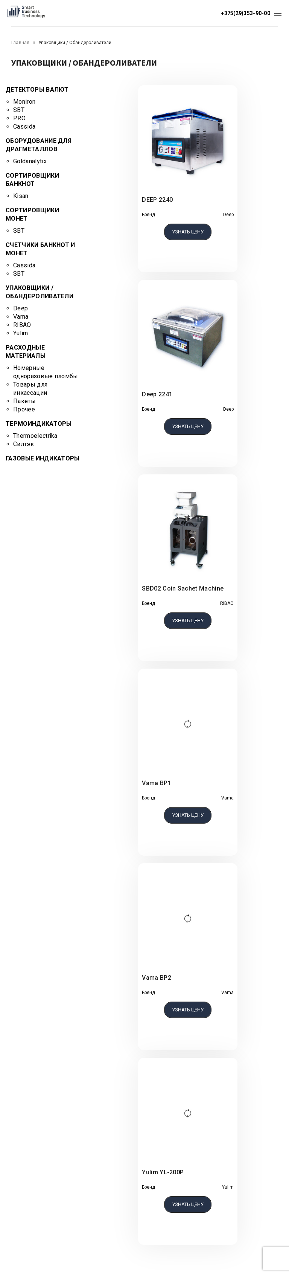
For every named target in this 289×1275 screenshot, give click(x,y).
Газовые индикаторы (43, 458)
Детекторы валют (37, 89)
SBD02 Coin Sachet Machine (183, 588)
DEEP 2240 (157, 199)
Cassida (24, 126)
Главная (20, 42)
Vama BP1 (156, 783)
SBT (18, 110)
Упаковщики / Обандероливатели (39, 292)
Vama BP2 (156, 977)
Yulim (20, 333)
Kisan (21, 195)
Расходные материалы (26, 351)
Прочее (24, 409)
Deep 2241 (157, 394)
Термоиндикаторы (39, 423)
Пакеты (24, 401)
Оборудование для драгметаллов (38, 145)
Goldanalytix (30, 161)
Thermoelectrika (35, 435)
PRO (19, 118)
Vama (20, 316)
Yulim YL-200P (163, 1172)
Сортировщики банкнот (32, 179)
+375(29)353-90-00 (245, 13)
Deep (20, 308)
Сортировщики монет (32, 214)
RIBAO (22, 324)
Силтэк (23, 444)
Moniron (24, 101)
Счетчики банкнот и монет (40, 249)
